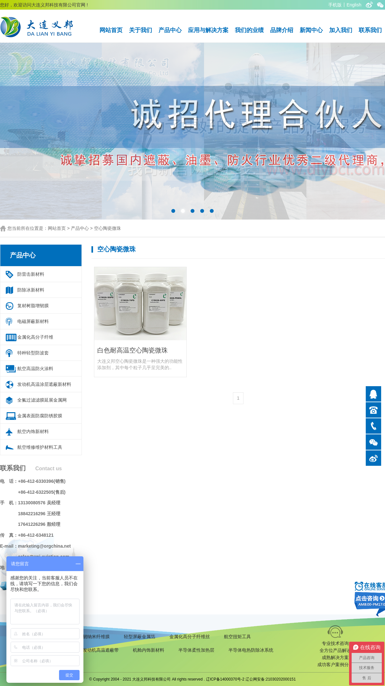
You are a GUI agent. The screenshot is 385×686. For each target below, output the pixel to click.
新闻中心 (311, 30)
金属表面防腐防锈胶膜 (39, 415)
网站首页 (111, 30)
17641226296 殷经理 (39, 524)
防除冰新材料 (30, 289)
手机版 (335, 4)
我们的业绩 (249, 30)
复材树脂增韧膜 (33, 305)
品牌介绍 (281, 30)
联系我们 (370, 30)
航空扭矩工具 (237, 636)
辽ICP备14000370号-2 (225, 679)
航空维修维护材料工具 (39, 447)
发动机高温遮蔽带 (101, 650)
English (353, 4)
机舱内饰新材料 (148, 650)
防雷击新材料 (30, 274)
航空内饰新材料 (33, 431)
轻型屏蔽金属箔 (139, 636)
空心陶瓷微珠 (107, 228)
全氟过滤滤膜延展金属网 (42, 400)
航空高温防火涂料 (35, 368)
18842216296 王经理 (39, 513)
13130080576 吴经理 (39, 502)
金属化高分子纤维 (35, 337)
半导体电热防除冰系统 (250, 650)
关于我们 (140, 30)
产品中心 (170, 30)
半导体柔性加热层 (196, 650)
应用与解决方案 (208, 30)
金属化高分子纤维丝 (189, 636)
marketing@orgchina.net (44, 546)
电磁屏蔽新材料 (33, 321)
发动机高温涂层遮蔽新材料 (44, 384)
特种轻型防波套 (33, 352)
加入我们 (340, 30)
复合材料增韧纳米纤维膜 (85, 636)
